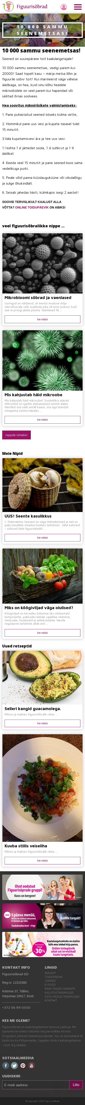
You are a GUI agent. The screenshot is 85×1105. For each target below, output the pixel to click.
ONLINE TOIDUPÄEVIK (32, 207)
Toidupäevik (54, 977)
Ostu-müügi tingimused (62, 996)
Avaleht (50, 973)
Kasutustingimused (59, 992)
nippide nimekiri (16, 435)
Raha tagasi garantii (60, 988)
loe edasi (42, 319)
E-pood (50, 984)
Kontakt (51, 1000)
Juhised (50, 980)
